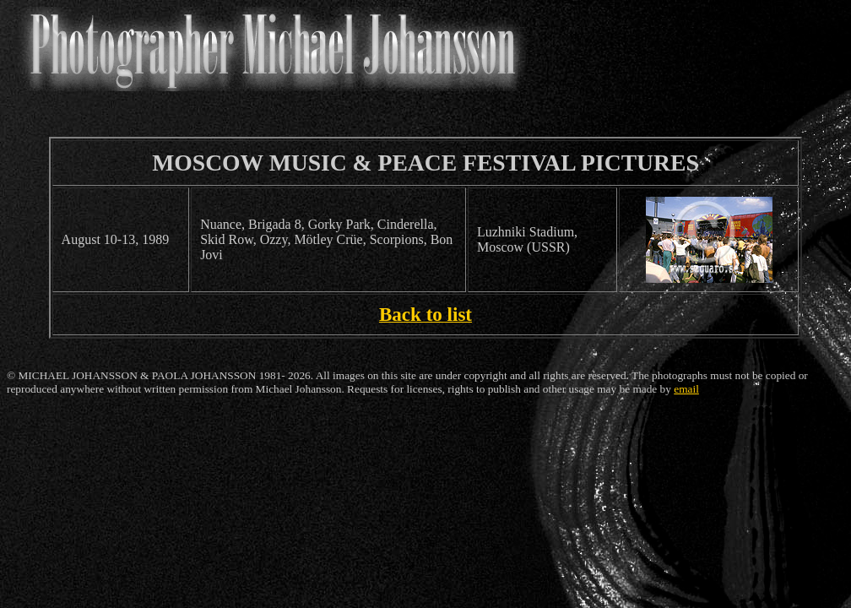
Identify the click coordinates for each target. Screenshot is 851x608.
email (686, 389)
